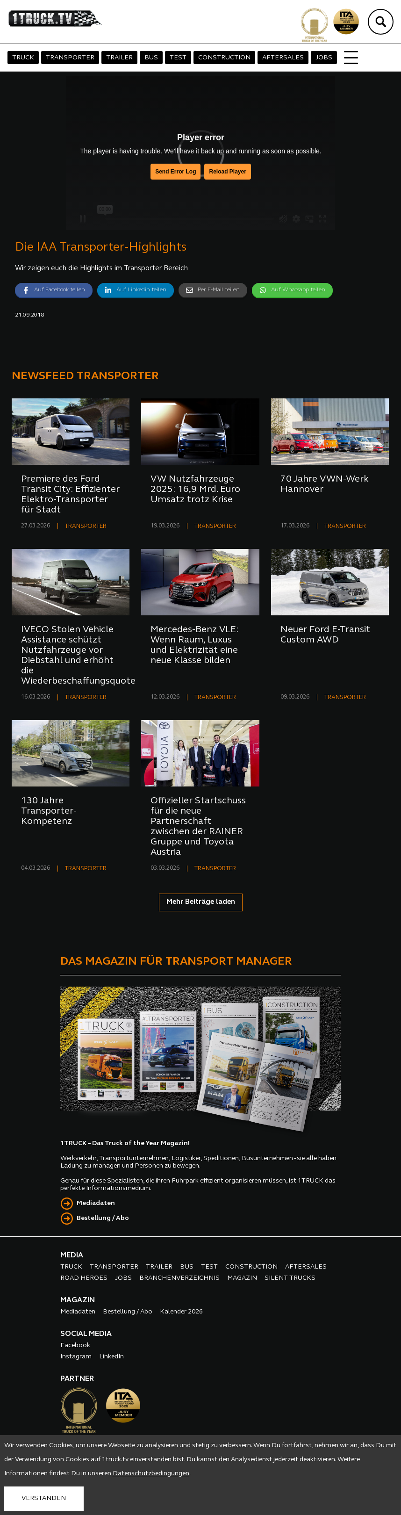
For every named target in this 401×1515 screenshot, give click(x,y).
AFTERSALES (283, 57)
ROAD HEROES (83, 1278)
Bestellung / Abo (103, 1218)
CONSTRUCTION (224, 57)
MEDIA (71, 1255)
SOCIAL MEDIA (86, 1334)
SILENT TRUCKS (290, 1278)
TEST (178, 57)
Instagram (76, 1356)
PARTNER (77, 1379)
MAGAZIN (242, 1278)
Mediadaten (96, 1203)
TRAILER (119, 57)
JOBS (323, 57)
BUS (151, 57)
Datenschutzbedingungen (151, 1473)
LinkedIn (111, 1356)
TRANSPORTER (70, 57)
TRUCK (23, 57)
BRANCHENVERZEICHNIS (179, 1278)
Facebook (75, 1345)
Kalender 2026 (181, 1311)
